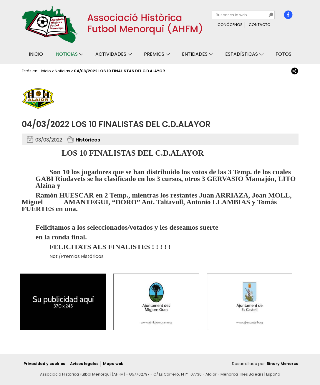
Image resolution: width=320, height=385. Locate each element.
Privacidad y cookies (44, 363)
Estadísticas (241, 54)
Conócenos (230, 24)
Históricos (88, 139)
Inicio (36, 54)
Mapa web (113, 363)
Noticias (67, 54)
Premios (154, 54)
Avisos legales (84, 363)
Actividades (110, 54)
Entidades (195, 54)
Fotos (283, 54)
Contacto (260, 24)
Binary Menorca (283, 363)
